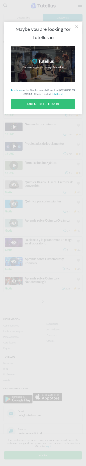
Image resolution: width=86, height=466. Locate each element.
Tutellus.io (17, 90)
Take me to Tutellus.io (43, 104)
